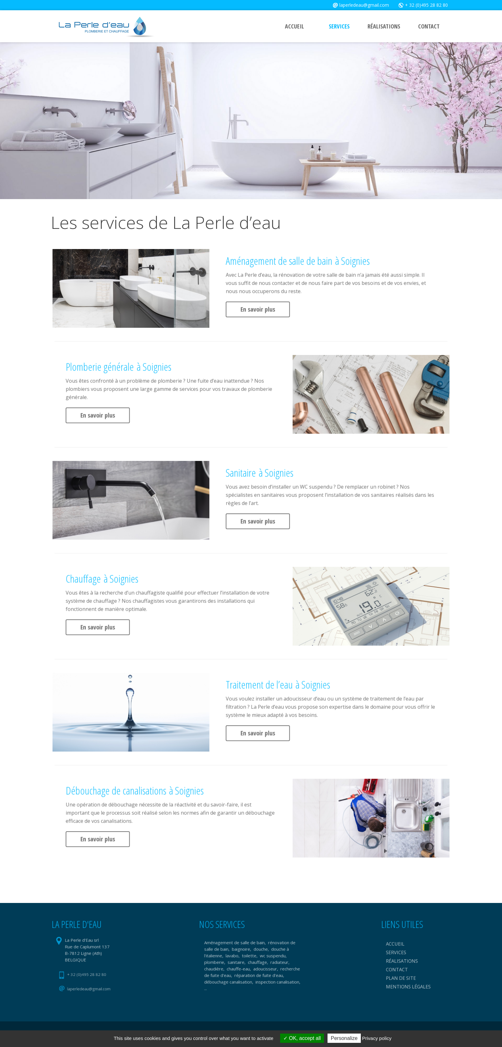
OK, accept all (302, 1038)
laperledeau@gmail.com (364, 5)
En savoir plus (285, 300)
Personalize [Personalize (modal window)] (344, 1038)
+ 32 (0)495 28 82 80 (425, 5)
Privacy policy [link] (377, 1038)
